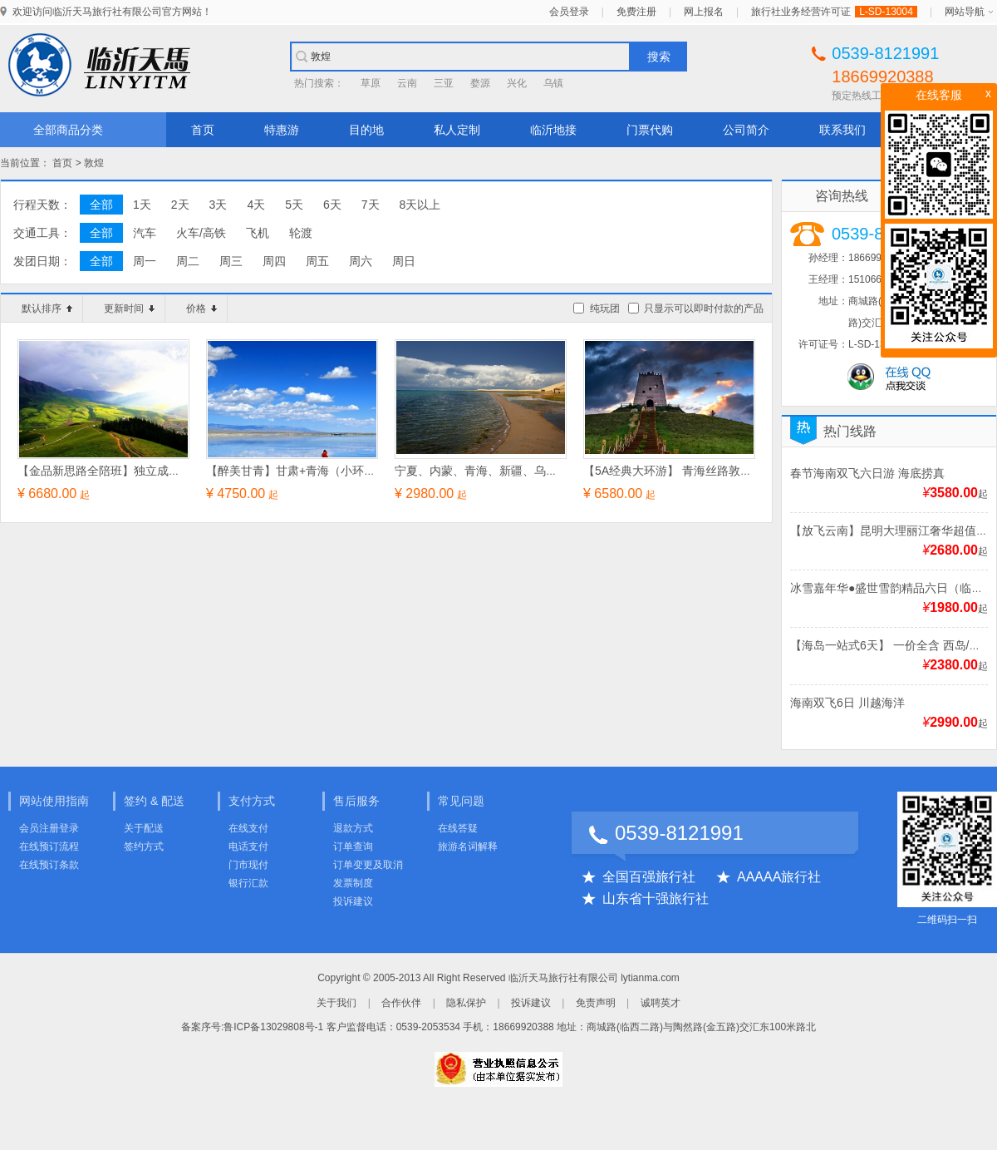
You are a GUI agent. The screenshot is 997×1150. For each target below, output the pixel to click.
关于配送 (144, 828)
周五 (317, 261)
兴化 (517, 83)
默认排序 (47, 308)
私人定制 (457, 129)
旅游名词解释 (468, 846)
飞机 (257, 232)
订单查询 (353, 846)
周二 (187, 261)
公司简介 (746, 129)
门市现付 (248, 865)
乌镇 (553, 83)
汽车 (144, 232)
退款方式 (353, 828)
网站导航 (965, 11)
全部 (101, 204)
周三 (231, 261)
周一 (144, 261)
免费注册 (636, 11)
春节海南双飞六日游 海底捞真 (867, 473)
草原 (371, 83)
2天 (180, 204)
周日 (403, 261)
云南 (407, 83)
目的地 (366, 129)
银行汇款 (248, 883)
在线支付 (248, 828)
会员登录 (569, 11)
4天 (256, 204)
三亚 (444, 83)
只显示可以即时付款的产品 (704, 308)
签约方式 (144, 846)
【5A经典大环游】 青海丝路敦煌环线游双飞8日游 (711, 470)
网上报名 (704, 11)
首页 (202, 129)
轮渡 (300, 232)
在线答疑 (458, 828)
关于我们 (336, 1003)
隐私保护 (466, 1003)
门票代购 (649, 129)
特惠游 (281, 129)
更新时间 (129, 308)
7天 (370, 204)
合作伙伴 (401, 1003)
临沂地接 (553, 129)
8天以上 (420, 204)
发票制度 (353, 883)
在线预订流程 (49, 846)
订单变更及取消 (368, 865)
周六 (360, 261)
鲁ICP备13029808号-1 (273, 1027)
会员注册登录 (49, 828)
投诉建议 (353, 901)
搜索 (658, 56)
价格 (201, 308)
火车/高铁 (201, 232)
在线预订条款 (49, 865)
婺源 (480, 83)
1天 (142, 204)
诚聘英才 (660, 1003)
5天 (294, 204)
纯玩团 (605, 308)
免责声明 (596, 1003)
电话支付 (248, 846)
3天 (218, 204)
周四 (274, 261)
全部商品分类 (68, 129)
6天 (332, 204)
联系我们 (842, 129)
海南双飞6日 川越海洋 (847, 702)
